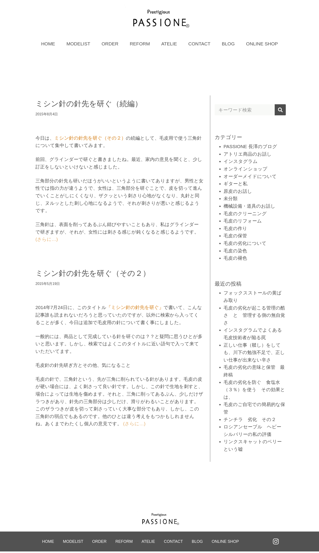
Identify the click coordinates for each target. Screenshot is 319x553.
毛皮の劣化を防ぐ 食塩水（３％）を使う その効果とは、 (254, 390)
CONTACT (199, 44)
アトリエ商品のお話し (248, 154)
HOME (48, 44)
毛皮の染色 (235, 251)
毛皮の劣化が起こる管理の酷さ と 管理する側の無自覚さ (254, 316)
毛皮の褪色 (235, 259)
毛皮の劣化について (245, 244)
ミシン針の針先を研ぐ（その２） (92, 274)
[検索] (280, 110)
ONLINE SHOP (262, 44)
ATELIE (169, 44)
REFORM (140, 44)
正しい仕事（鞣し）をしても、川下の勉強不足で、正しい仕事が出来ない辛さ (254, 353)
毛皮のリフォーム (243, 221)
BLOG (228, 44)
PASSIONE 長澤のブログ (250, 147)
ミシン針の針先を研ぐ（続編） (88, 105)
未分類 (230, 199)
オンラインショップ (245, 169)
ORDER (110, 44)
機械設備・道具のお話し (249, 207)
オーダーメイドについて (250, 177)
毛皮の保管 (235, 236)
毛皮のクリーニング (245, 214)
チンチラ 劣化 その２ (250, 420)
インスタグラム (241, 162)
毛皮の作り (235, 229)
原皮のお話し (238, 192)
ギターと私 (235, 184)
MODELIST (78, 44)
